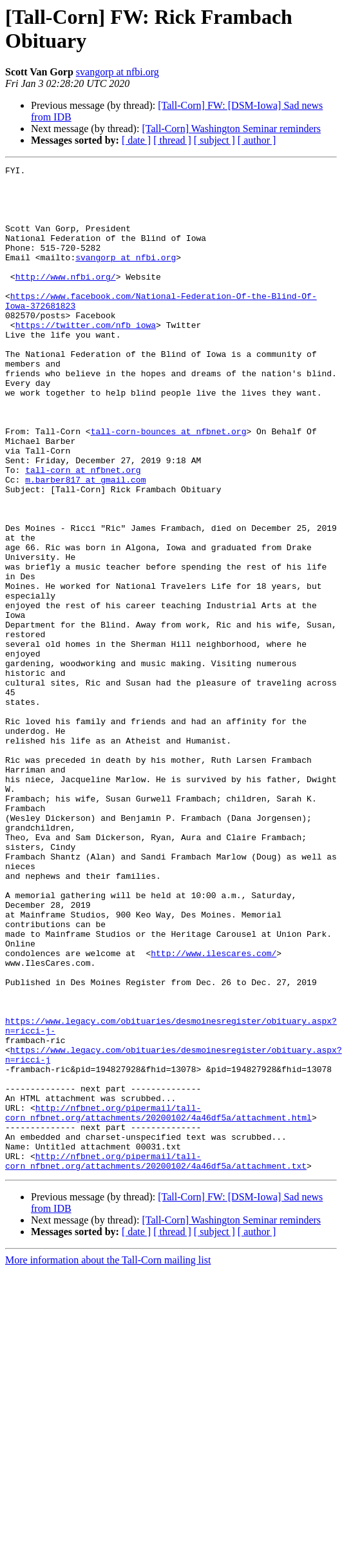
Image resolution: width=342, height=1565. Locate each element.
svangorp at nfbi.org (117, 71)
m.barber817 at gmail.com (85, 543)
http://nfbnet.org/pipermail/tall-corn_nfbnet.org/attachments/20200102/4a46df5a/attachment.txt (156, 1360)
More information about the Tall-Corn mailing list (108, 1460)
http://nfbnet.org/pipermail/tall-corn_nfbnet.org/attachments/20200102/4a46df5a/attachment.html (158, 1302)
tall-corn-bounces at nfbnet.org (169, 485)
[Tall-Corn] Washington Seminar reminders (231, 128)
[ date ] (136, 140)
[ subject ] (214, 140)
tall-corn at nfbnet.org (82, 531)
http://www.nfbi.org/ (65, 299)
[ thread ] (172, 140)
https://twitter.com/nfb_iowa (85, 357)
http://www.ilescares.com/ (213, 1111)
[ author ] (257, 140)
